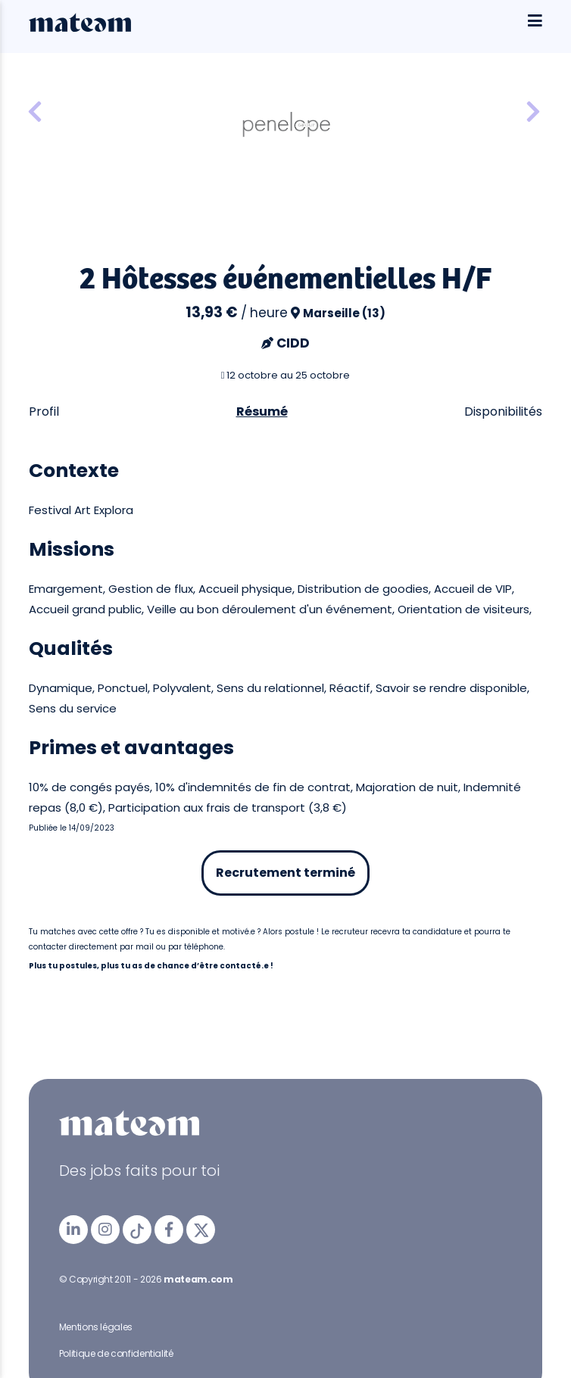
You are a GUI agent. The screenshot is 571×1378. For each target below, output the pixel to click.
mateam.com (198, 1279)
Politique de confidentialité (116, 1353)
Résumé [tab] (262, 411)
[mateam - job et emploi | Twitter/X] (200, 1229)
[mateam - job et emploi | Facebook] (168, 1229)
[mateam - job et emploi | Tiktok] (137, 1229)
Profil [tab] (44, 411)
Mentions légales (96, 1326)
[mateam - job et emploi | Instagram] (105, 1229)
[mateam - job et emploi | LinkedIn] (73, 1229)
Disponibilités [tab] (503, 411)
